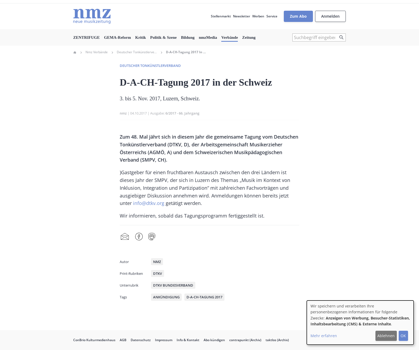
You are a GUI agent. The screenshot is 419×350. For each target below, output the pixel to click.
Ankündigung (166, 297)
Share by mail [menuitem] (125, 237)
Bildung (188, 37)
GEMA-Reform (117, 37)
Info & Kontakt (188, 340)
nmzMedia (208, 37)
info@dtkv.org (148, 203)
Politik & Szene (163, 37)
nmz (123, 113)
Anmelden (330, 16)
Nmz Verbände (97, 52)
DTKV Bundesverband (173, 285)
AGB (123, 340)
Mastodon (152, 236)
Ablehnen (386, 335)
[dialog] (360, 322)
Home (74, 52)
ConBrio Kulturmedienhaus (94, 340)
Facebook (139, 236)
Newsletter (241, 16)
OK (403, 335)
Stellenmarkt (221, 16)
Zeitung (248, 37)
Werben (258, 16)
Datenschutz (141, 340)
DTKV (157, 273)
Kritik (140, 37)
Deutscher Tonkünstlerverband (137, 52)
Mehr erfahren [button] (324, 335)
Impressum (163, 340)
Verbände (229, 37)
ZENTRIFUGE (86, 37)
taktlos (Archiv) (277, 340)
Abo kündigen (214, 340)
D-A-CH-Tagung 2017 (204, 297)
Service (271, 16)
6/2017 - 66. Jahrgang (182, 113)
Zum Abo (298, 16)
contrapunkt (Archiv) (245, 340)
